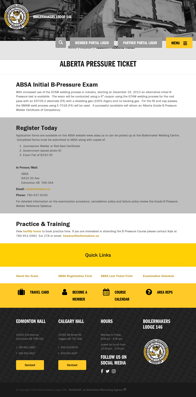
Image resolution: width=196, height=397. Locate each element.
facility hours (32, 231)
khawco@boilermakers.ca (80, 236)
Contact (30, 365)
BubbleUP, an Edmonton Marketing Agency (97, 389)
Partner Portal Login (140, 42)
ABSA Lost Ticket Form (117, 276)
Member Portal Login (92, 42)
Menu (179, 42)
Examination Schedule (158, 276)
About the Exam (27, 276)
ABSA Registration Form (75, 276)
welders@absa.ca (38, 189)
